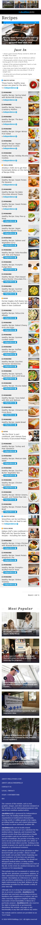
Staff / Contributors (10, 795)
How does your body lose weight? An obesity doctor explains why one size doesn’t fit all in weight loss (19, 70)
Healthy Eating (9, 80)
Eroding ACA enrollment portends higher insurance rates (17, 75)
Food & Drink (8, 165)
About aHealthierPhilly (12, 783)
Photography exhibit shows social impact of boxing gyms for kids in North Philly (18, 61)
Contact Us (6, 787)
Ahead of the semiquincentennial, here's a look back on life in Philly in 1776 (19, 65)
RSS (3, 799)
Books (5, 298)
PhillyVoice (5, 12)
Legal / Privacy (8, 791)
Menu (37, 12)
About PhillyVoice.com (11, 779)
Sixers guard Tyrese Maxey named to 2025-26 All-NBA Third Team (19, 54)
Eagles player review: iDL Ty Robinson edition (19, 58)
